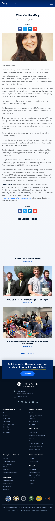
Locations (32, 418)
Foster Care (6, 418)
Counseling (6, 427)
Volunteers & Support (9, 467)
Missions (31, 438)
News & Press (7, 486)
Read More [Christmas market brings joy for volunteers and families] (27, 346)
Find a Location (7, 464)
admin (36, 20)
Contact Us (6, 489)
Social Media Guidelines (23, 510)
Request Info (6, 432)
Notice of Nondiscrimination (39, 510)
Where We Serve (34, 461)
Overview (5, 413)
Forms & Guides (7, 430)
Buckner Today (7, 483)
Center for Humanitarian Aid (37, 435)
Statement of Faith (34, 475)
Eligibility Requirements (36, 416)
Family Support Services (10, 472)
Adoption (5, 416)
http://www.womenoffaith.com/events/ (16, 198)
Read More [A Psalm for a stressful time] (27, 261)
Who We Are (32, 469)
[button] (51, 4)
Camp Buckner (33, 432)
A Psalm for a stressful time (27, 258)
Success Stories (33, 421)
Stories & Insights (8, 480)
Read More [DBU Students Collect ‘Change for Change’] (27, 302)
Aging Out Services (8, 424)
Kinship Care (6, 421)
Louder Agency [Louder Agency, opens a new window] (46, 507)
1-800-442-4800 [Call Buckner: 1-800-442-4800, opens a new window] (22, 396)
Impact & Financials (34, 472)
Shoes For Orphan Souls (36, 443)
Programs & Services (9, 461)
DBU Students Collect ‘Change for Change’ (27, 300)
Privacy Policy (11, 510)
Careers (31, 483)
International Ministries (35, 446)
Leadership (32, 478)
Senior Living (32, 441)
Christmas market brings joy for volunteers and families (27, 342)
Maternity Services (34, 449)
